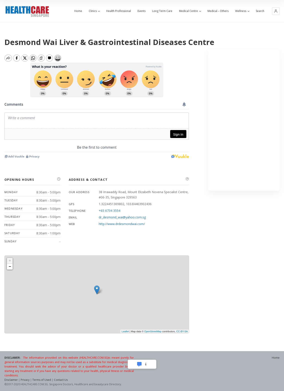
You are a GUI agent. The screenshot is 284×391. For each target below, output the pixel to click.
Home (78, 11)
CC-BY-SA (182, 331)
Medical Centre (190, 11)
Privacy (25, 380)
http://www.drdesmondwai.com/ (122, 224)
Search (260, 11)
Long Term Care (162, 11)
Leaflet (125, 331)
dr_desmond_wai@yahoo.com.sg (122, 217)
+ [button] (10, 260)
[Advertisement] (243, 119)
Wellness (242, 11)
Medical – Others (218, 11)
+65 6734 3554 (109, 210)
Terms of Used (41, 380)
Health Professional (118, 11)
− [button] (10, 266)
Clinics (94, 11)
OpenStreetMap (153, 331)
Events (142, 11)
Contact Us (61, 380)
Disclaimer (11, 380)
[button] (276, 11)
